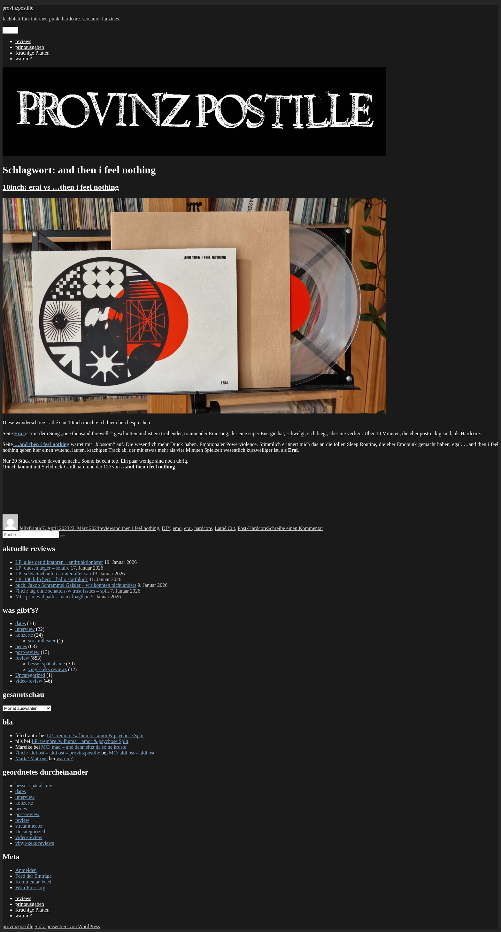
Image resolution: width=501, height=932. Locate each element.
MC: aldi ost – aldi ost (132, 752)
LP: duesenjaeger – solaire (42, 568)
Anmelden (26, 870)
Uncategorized (30, 675)
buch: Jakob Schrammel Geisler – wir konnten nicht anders (75, 585)
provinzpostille (18, 8)
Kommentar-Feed (33, 881)
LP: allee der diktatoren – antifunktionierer (59, 562)
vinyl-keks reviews (47, 669)
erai (188, 528)
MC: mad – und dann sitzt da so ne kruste (83, 747)
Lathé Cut (225, 528)
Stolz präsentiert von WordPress (67, 926)
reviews (23, 41)
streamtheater (42, 640)
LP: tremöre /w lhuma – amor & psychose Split (95, 735)
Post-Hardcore (252, 528)
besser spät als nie (46, 663)
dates (20, 623)
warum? (23, 58)
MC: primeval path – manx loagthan (52, 596)
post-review (27, 652)
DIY (166, 528)
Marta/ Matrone (31, 758)
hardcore (203, 528)
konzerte (24, 635)
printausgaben (29, 47)
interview (25, 629)
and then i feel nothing (136, 528)
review (106, 528)
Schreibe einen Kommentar (295, 528)
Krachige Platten (32, 53)
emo (177, 528)
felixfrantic (30, 528)
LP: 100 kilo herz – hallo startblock (51, 579)
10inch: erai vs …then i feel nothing (61, 187)
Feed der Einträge (33, 876)
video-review (28, 681)
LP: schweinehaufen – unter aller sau (53, 573)
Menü (10, 30)
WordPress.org (30, 887)
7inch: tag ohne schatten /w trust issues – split (62, 591)
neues (21, 646)
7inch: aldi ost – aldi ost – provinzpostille (57, 752)
